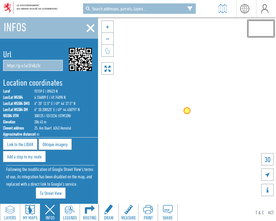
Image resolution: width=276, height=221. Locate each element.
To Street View (51, 193)
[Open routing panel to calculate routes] (90, 212)
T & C (259, 212)
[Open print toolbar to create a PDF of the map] (148, 212)
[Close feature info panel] (50, 212)
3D (267, 159)
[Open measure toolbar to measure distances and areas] (128, 212)
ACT (271, 212)
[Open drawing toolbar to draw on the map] (109, 212)
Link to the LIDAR (20, 144)
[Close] (90, 28)
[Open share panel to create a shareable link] (167, 212)
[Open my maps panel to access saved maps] (30, 212)
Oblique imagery (55, 144)
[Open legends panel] (70, 212)
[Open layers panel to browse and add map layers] (10, 212)
